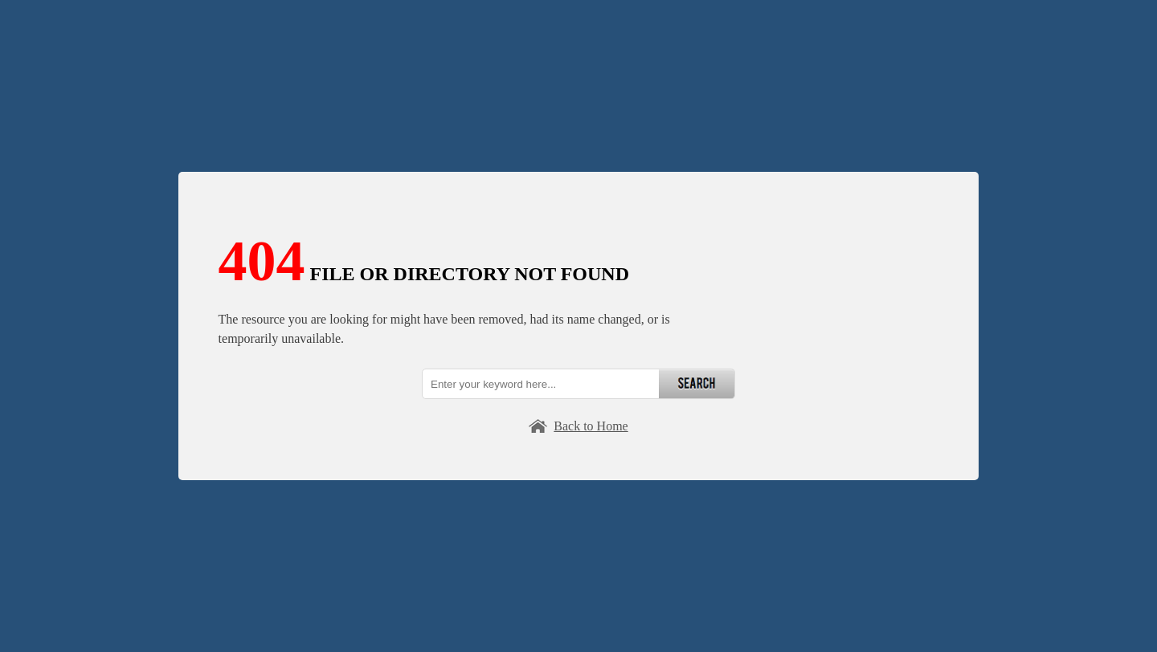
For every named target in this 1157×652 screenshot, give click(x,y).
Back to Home (591, 426)
